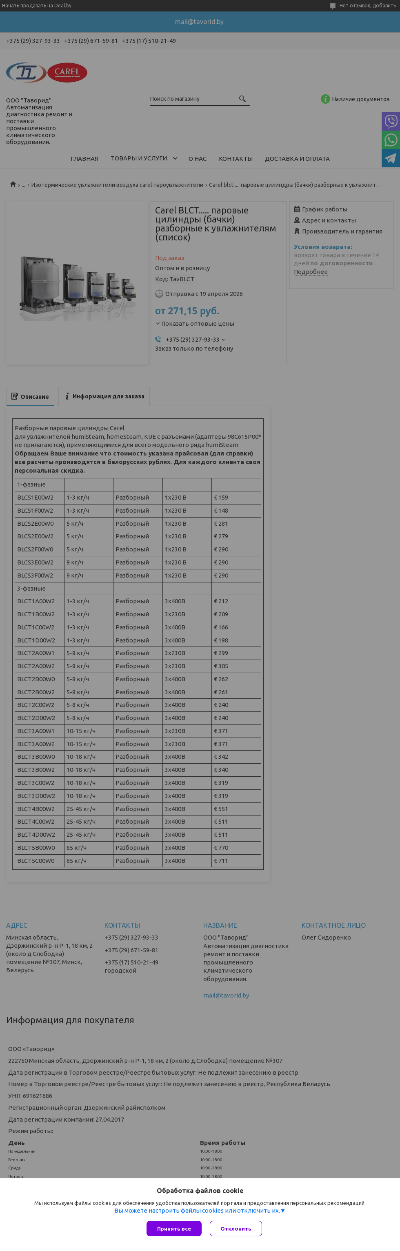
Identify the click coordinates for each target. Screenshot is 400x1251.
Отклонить (235, 1228)
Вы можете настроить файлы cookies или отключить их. (197, 1210)
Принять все (174, 1228)
